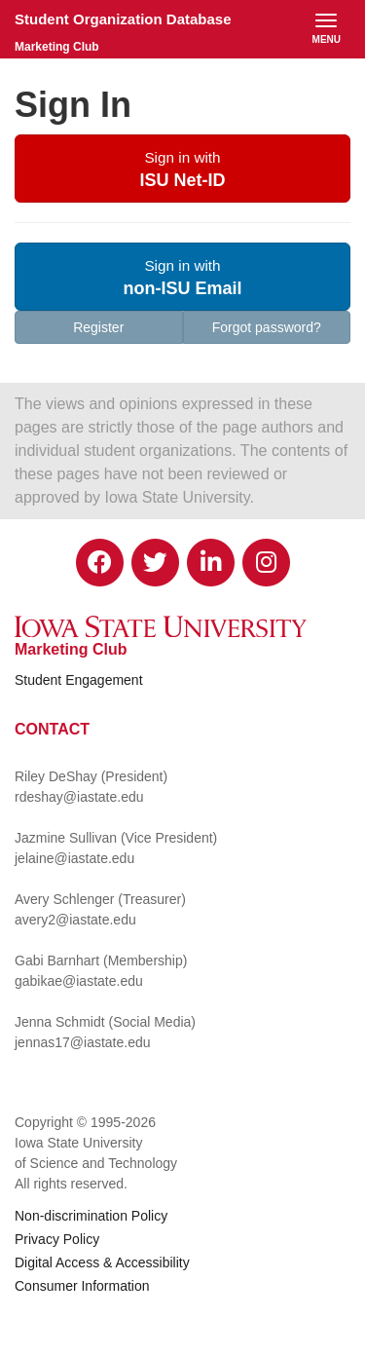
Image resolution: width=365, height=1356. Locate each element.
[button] (182, 168)
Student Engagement (79, 680)
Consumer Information (82, 1286)
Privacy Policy (57, 1239)
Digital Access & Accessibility (102, 1262)
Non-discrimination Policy (91, 1216)
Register (98, 327)
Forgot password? (266, 327)
